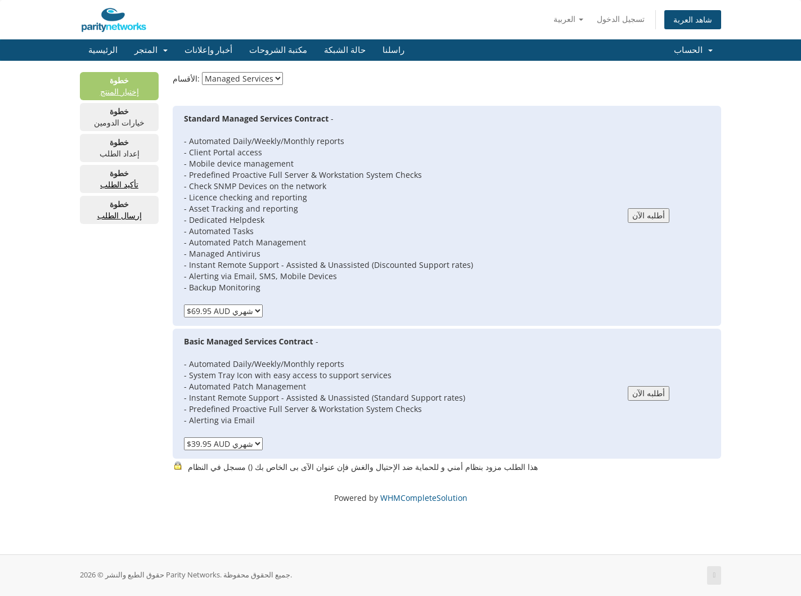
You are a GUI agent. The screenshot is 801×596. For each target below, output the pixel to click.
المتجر (151, 50)
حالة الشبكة (345, 50)
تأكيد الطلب (119, 184)
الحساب (693, 50)
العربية (568, 19)
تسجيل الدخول (621, 19)
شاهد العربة (692, 19)
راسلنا (393, 50)
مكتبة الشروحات (278, 50)
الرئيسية (103, 50)
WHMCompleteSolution (423, 497)
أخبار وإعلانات (208, 50)
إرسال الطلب (119, 215)
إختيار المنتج (119, 91)
